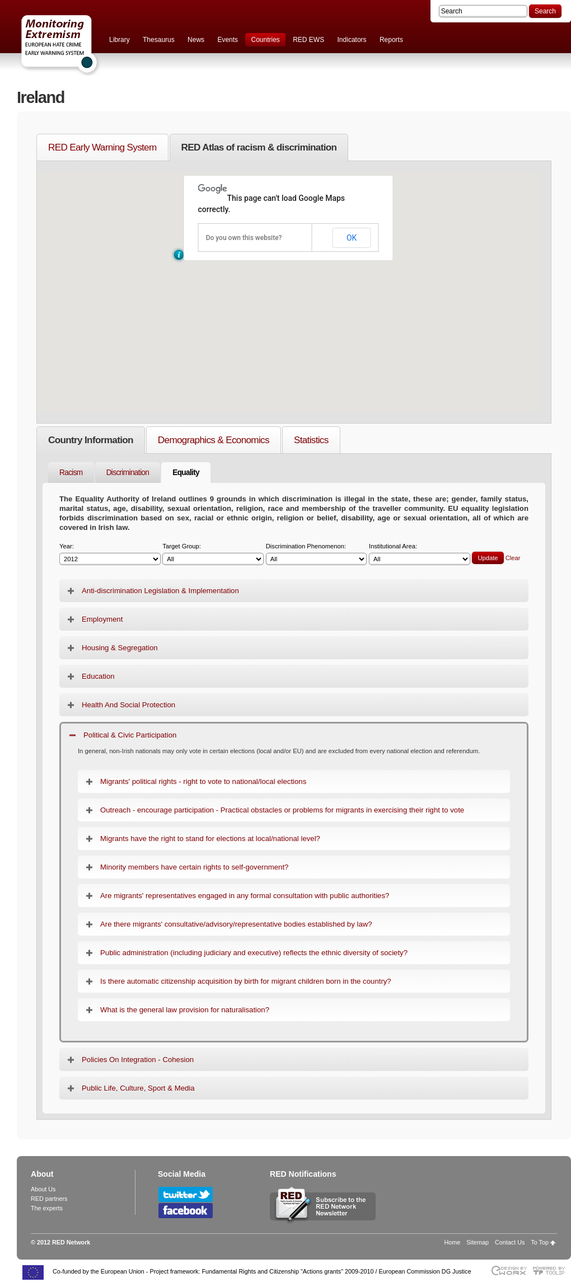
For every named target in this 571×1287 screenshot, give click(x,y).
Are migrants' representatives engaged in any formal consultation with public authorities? (244, 895)
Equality (185, 472)
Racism (71, 472)
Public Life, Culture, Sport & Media (138, 1088)
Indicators (352, 40)
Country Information (90, 439)
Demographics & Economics (213, 439)
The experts (47, 1208)
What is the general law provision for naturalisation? (184, 1010)
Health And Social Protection (128, 705)
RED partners (49, 1198)
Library (119, 40)
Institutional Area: (419, 554)
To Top (540, 1242)
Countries (265, 40)
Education (98, 676)
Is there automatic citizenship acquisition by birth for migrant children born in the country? (245, 981)
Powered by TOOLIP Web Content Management (551, 1270)
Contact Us (510, 1242)
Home (452, 1242)
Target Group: (213, 554)
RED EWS (308, 40)
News (196, 40)
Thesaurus (159, 40)
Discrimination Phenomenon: (316, 554)
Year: (110, 554)
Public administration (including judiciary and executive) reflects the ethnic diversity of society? (254, 952)
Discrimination (127, 472)
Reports (391, 40)
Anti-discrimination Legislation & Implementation (160, 590)
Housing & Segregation (120, 648)
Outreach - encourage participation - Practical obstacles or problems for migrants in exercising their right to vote (282, 810)
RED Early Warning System (102, 147)
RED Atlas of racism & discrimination (259, 147)
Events (227, 40)
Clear (513, 558)
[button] (179, 255)
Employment (102, 619)
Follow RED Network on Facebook (185, 1210)
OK (352, 237)
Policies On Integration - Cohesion (138, 1059)
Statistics (311, 439)
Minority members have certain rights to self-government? (194, 867)
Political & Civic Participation (129, 735)
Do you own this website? (244, 238)
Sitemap (477, 1242)
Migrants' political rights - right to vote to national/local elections (203, 781)
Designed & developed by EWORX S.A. (508, 1270)
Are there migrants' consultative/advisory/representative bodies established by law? (236, 924)
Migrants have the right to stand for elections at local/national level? (210, 838)
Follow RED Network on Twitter (185, 1194)
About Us (43, 1189)
